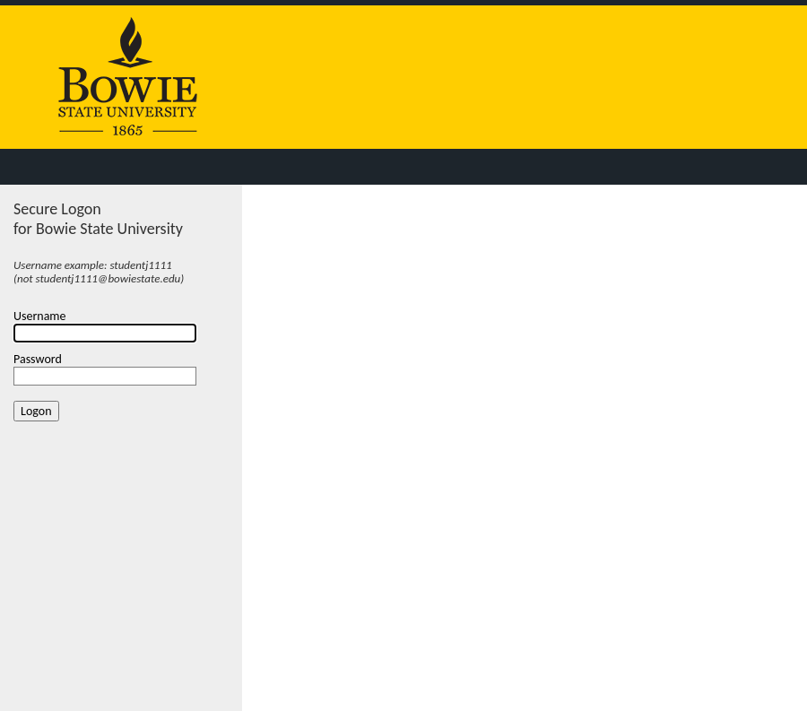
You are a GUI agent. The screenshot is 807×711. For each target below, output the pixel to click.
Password (37, 359)
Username (39, 316)
